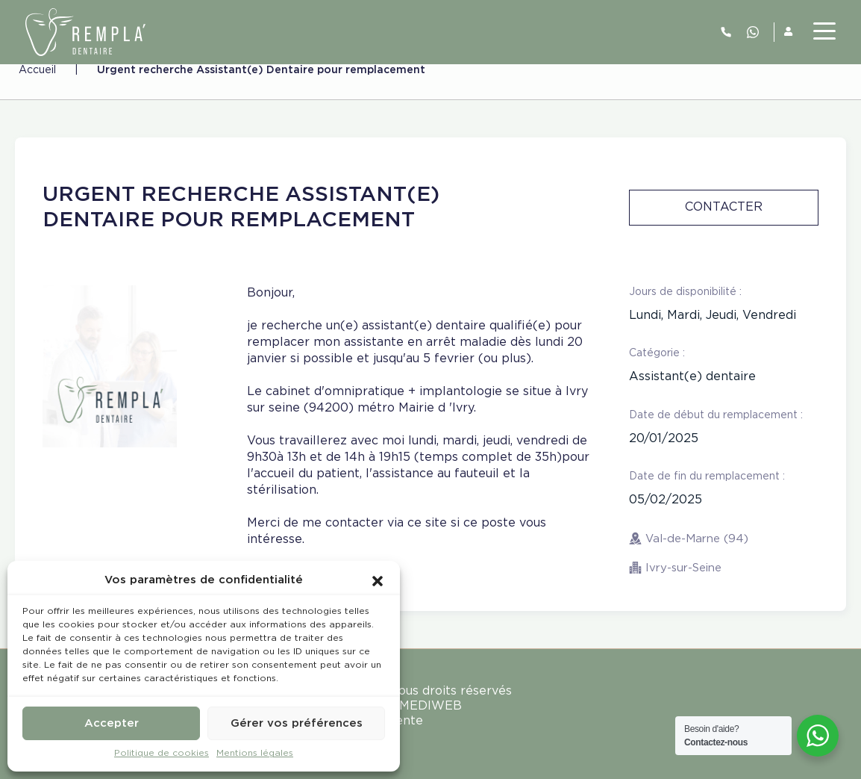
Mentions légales (254, 753)
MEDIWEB (430, 706)
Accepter (111, 723)
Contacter (724, 207)
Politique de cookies (161, 753)
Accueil (37, 70)
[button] (377, 580)
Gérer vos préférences (297, 723)
